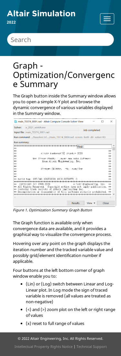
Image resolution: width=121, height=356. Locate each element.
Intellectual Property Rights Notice (44, 346)
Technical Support (91, 346)
